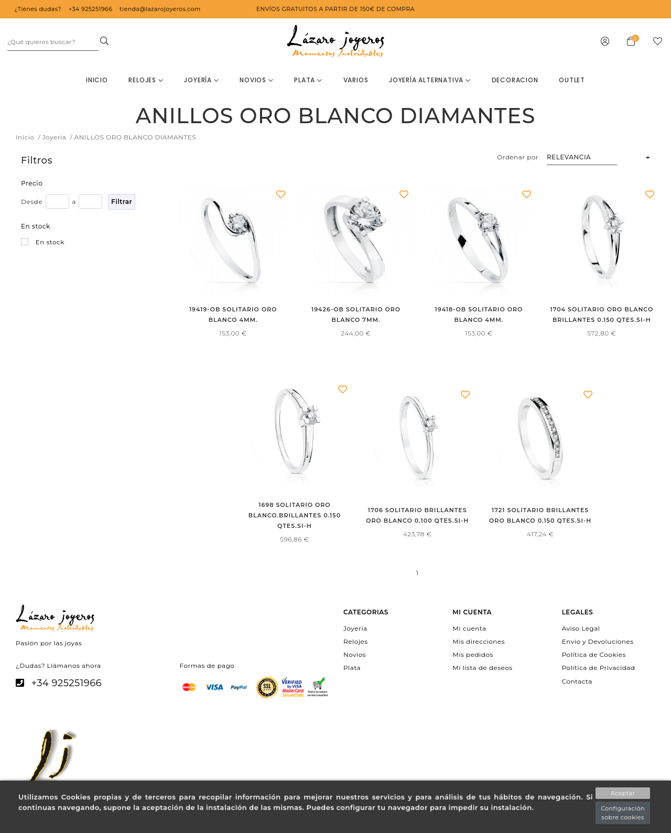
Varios (356, 79)
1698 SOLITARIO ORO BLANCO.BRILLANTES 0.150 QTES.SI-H (294, 515)
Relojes (145, 79)
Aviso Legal (581, 628)
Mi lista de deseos (482, 668)
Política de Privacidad (598, 668)
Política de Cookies (594, 654)
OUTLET (572, 79)
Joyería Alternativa (430, 79)
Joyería (201, 79)
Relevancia (569, 157)
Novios (256, 79)
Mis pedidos (472, 654)
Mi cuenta (469, 628)
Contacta (577, 681)
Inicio (97, 79)
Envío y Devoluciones (598, 641)
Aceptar (623, 793)
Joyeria (355, 628)
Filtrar (121, 201)
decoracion (515, 79)
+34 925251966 (66, 683)
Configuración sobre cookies (623, 813)
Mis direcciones (478, 641)
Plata (308, 79)
